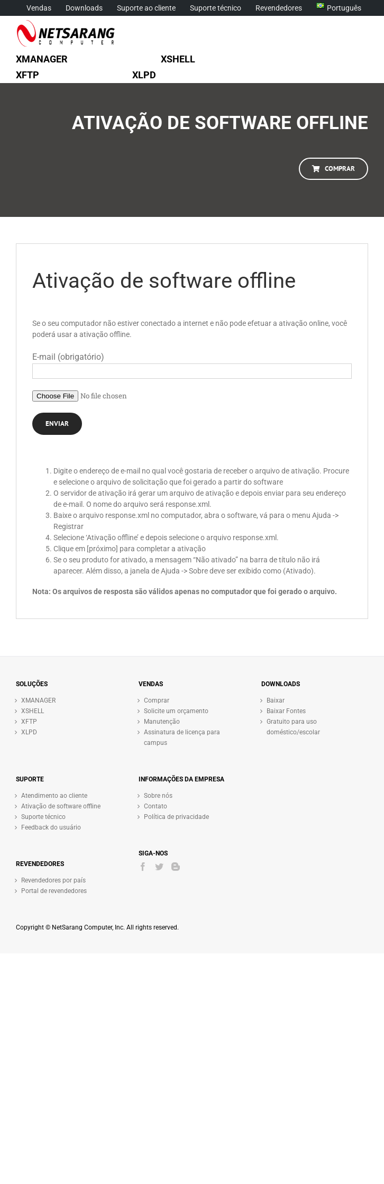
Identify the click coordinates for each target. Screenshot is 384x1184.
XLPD (29, 732)
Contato (155, 806)
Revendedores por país (53, 880)
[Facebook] (143, 866)
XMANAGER (38, 700)
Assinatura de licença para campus (182, 737)
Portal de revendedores (54, 891)
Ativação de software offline (60, 806)
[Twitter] (159, 866)
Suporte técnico (43, 817)
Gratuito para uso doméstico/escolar (293, 727)
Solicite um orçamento (176, 711)
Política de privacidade (176, 817)
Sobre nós (158, 795)
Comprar (156, 700)
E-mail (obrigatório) (68, 357)
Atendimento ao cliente (54, 795)
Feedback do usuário (51, 827)
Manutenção (162, 721)
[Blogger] (175, 866)
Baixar (276, 700)
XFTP (29, 721)
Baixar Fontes (286, 711)
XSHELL (32, 711)
